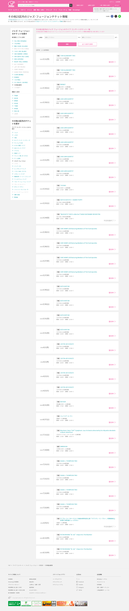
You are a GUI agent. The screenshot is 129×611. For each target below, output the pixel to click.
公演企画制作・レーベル (103, 590)
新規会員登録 (32, 579)
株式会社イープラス (102, 579)
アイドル (16, 151)
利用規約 (10, 579)
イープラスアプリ (57, 579)
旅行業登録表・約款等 (13, 593)
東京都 (16, 108)
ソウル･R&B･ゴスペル (20, 171)
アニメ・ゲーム (63, 10)
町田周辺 (16, 77)
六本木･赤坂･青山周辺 (20, 51)
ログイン (112, 1)
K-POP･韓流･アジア (19, 145)
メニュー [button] (117, 5)
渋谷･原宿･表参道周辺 (20, 41)
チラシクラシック (57, 582)
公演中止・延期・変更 (35, 584)
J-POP (16, 135)
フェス (16, 132)
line (119, 16)
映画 (70, 10)
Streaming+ (76, 10)
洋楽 (15, 138)
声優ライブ (17, 153)
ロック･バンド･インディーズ (22, 140)
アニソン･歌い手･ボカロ (21, 156)
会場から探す (91, 5)
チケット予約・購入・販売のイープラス (28, 2)
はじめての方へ (33, 590)
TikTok (80, 590)
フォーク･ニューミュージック (22, 182)
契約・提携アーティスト (103, 587)
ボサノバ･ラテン (18, 187)
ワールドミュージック (20, 179)
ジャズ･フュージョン (22, 20)
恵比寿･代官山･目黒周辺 (21, 62)
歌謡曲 (16, 197)
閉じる (119, 8)
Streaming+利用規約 (13, 582)
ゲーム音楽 (17, 158)
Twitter (116, 16)
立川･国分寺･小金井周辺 (21, 82)
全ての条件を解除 (87, 44)
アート (55, 10)
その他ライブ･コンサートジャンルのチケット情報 (48, 21)
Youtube (81, 584)
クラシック (49, 10)
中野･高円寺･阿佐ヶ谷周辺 (21, 56)
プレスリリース (101, 582)
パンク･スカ (17, 166)
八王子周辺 (17, 80)
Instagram (81, 587)
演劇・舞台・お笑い (38, 10)
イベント (29, 10)
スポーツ (23, 10)
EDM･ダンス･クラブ (19, 148)
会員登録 (118, 1)
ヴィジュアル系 (18, 143)
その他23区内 (12, 20)
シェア (112, 16)
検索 (67, 44)
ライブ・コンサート (13, 10)
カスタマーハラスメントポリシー (37, 593)
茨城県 (16, 95)
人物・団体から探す (105, 5)
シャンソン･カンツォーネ (21, 189)
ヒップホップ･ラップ (20, 169)
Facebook (81, 582)
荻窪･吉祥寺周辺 (18, 59)
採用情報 (99, 584)
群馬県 (16, 101)
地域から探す (80, 5)
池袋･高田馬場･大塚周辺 (21, 54)
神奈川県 (16, 111)
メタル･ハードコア (19, 174)
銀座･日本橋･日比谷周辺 (21, 46)
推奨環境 (31, 587)
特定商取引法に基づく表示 (15, 587)
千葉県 (16, 106)
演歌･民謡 (17, 195)
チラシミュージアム (58, 584)
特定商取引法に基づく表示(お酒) (16, 590)
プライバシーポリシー (13, 584)
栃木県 (16, 98)
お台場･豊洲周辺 (18, 74)
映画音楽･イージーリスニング (22, 176)
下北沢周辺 (17, 43)
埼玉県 (16, 103)
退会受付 (31, 582)
